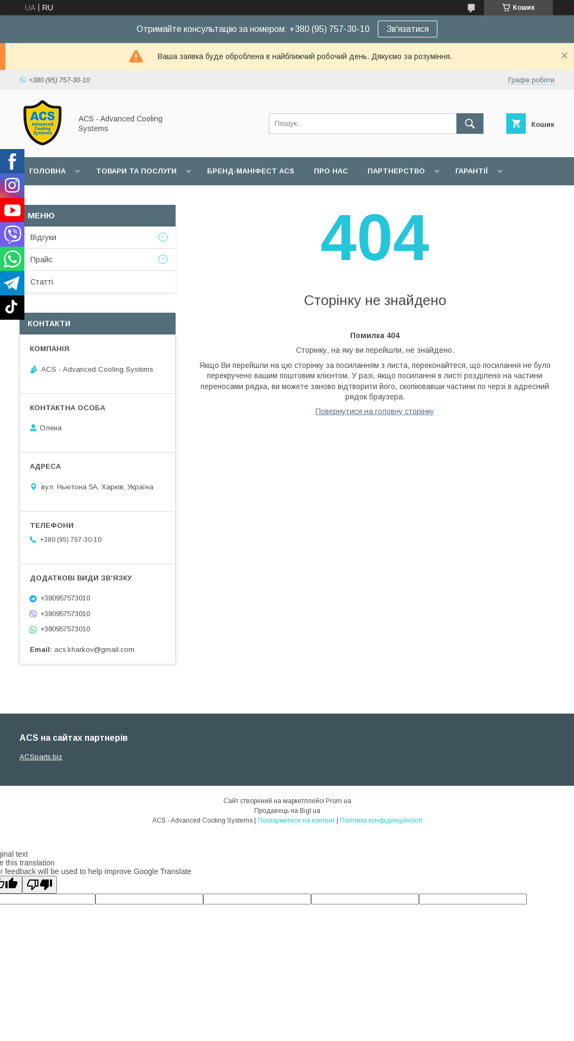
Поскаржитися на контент (296, 820)
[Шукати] (469, 123)
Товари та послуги (136, 171)
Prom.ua (338, 801)
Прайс (41, 259)
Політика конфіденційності (381, 820)
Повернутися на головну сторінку (374, 411)
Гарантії (471, 171)
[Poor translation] (39, 885)
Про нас (331, 171)
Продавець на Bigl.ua (287, 810)
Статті (41, 281)
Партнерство (396, 171)
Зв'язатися (407, 29)
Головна (47, 171)
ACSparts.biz (41, 757)
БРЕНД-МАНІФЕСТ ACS (250, 171)
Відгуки (43, 237)
